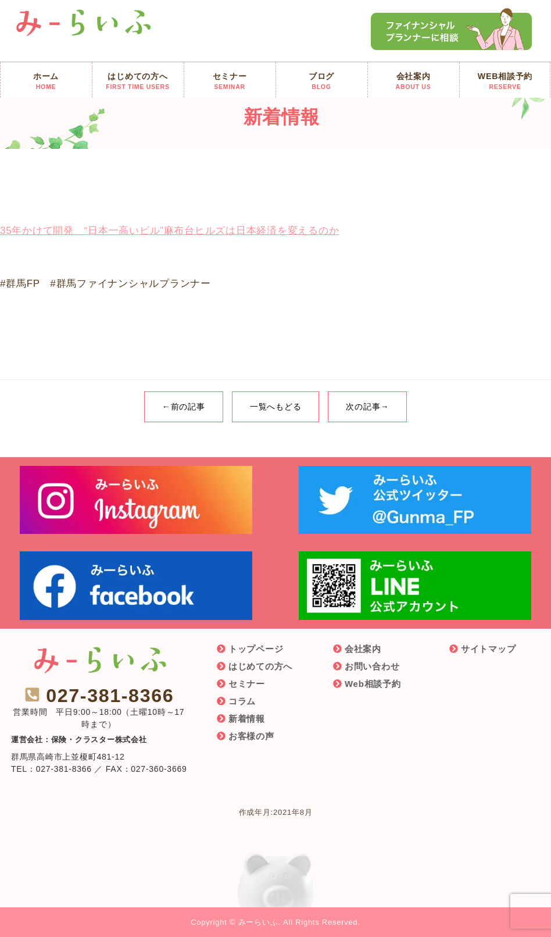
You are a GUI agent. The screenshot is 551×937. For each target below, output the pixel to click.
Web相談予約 (373, 684)
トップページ (256, 649)
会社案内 (363, 649)
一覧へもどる (276, 406)
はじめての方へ (260, 666)
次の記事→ (367, 406)
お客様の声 (251, 736)
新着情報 (246, 719)
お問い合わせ (372, 666)
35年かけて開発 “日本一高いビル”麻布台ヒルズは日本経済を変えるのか (169, 230)
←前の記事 (183, 406)
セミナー (246, 684)
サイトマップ (488, 649)
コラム (242, 701)
